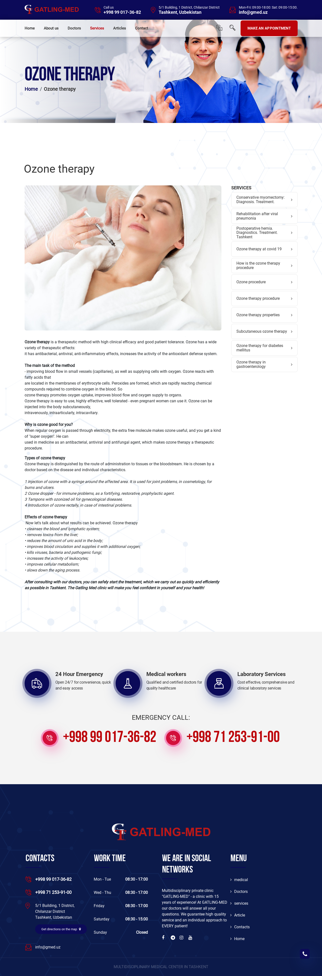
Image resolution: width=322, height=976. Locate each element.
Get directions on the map (61, 929)
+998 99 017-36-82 (122, 12)
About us (51, 28)
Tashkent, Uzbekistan (180, 12)
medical (239, 879)
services (239, 903)
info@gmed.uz (253, 12)
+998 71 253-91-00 (233, 738)
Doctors (74, 28)
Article (237, 915)
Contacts (240, 927)
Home (30, 28)
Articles (119, 28)
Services (97, 28)
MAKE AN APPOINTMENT (269, 28)
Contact (141, 28)
